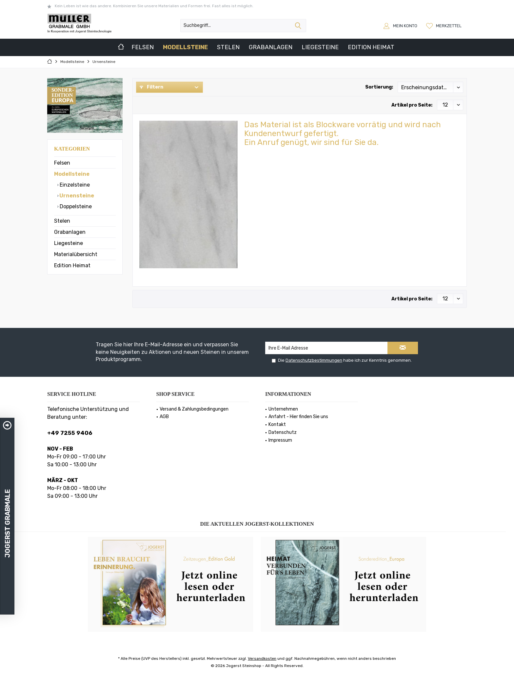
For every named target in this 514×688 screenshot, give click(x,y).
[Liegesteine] (320, 47)
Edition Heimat (72, 265)
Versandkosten (262, 658)
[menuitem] (445, 25)
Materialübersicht (75, 254)
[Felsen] (142, 47)
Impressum (280, 440)
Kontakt (277, 424)
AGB (164, 416)
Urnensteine (76, 195)
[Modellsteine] (185, 47)
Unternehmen (283, 409)
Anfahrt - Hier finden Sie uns (298, 416)
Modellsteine (71, 174)
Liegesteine (68, 243)
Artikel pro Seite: (411, 105)
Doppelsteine (75, 206)
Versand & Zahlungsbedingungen (194, 409)
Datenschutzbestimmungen (314, 360)
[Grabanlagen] (270, 47)
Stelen (62, 221)
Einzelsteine (74, 185)
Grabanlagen (70, 232)
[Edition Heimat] (371, 47)
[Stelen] (228, 47)
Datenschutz (282, 432)
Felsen (62, 163)
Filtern (151, 87)
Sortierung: (379, 87)
